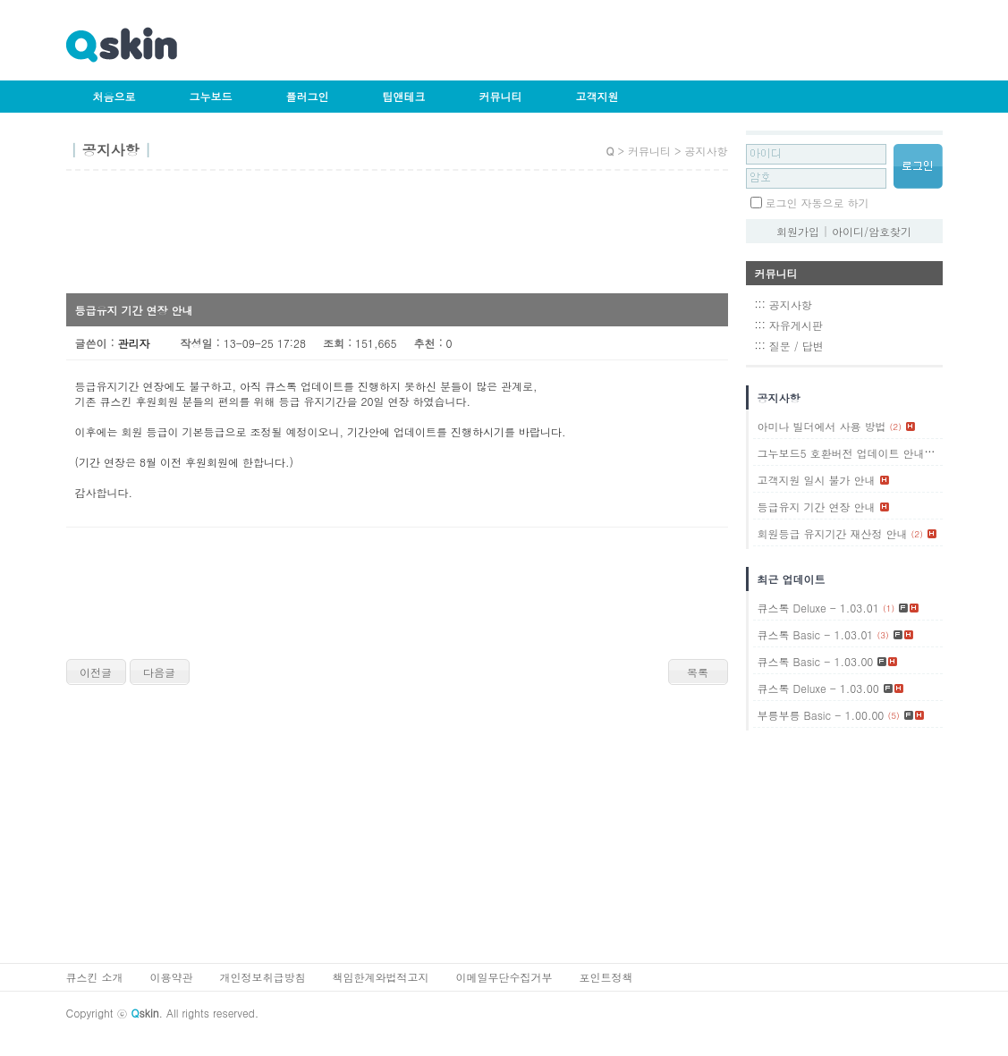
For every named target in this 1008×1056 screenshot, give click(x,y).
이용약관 (171, 976)
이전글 (96, 672)
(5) (893, 715)
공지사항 (790, 304)
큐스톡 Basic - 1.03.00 (816, 661)
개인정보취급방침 (263, 976)
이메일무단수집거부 (504, 976)
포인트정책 (606, 976)
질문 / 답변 (796, 345)
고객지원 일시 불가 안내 (817, 479)
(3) (882, 635)
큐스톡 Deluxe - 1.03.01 (818, 607)
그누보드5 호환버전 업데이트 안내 (841, 452)
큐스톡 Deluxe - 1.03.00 (818, 688)
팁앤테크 (404, 96)
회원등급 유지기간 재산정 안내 (833, 533)
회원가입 (797, 231)
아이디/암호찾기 (871, 231)
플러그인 (307, 96)
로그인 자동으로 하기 (817, 202)
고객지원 (597, 96)
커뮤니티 (500, 96)
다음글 (159, 672)
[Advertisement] (391, 238)
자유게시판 (796, 325)
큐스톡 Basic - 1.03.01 (816, 634)
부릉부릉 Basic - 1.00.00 (821, 714)
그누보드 (211, 96)
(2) (896, 426)
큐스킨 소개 (94, 976)
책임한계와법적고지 (381, 976)
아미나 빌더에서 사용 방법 (822, 426)
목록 (697, 672)
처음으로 (114, 96)
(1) (934, 453)
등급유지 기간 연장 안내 (817, 506)
